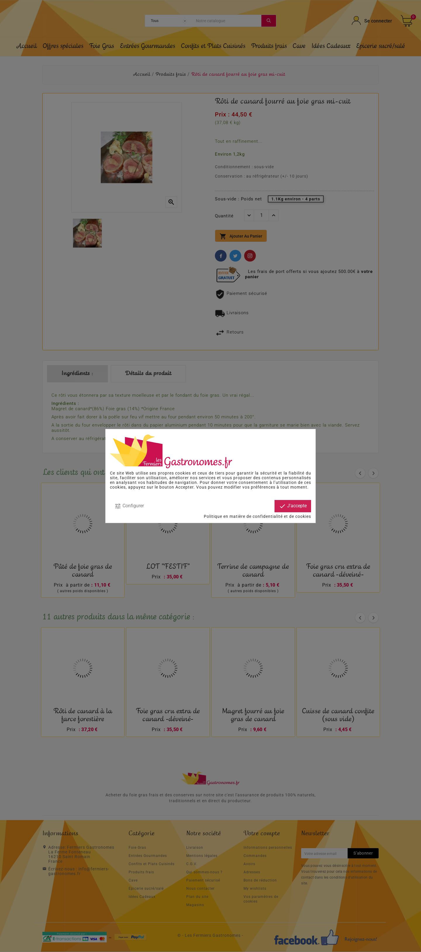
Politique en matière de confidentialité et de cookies (257, 516)
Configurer (129, 506)
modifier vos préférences (249, 487)
